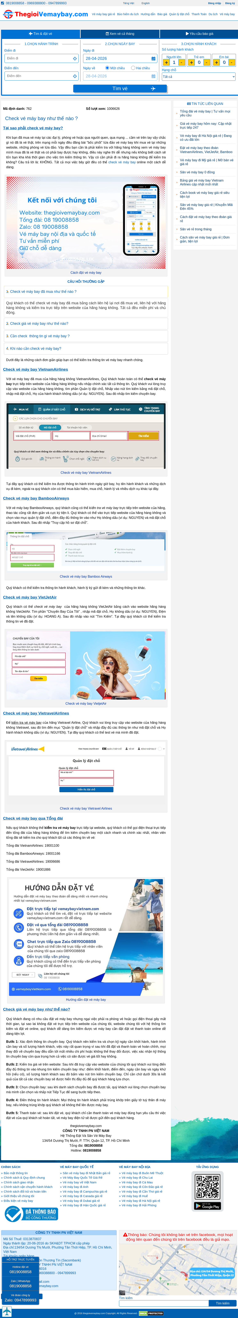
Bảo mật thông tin (16, 1173)
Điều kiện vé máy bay (18, 1200)
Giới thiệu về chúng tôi (19, 1196)
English (146, 3)
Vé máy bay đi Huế (135, 1196)
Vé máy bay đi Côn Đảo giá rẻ (142, 1186)
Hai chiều (143, 68)
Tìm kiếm (126, 1298)
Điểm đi (10, 50)
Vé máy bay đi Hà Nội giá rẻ (141, 1200)
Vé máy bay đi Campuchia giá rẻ (85, 1191)
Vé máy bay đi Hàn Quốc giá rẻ (84, 1205)
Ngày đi (88, 50)
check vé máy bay (122, 162)
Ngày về (89, 68)
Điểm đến (12, 68)
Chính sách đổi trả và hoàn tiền (25, 1191)
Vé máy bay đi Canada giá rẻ (82, 1196)
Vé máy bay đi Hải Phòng (139, 1205)
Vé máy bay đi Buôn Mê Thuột (142, 1173)
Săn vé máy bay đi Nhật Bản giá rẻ (86, 1173)
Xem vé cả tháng (120, 33)
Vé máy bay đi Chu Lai (137, 1177)
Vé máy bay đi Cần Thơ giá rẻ (142, 1191)
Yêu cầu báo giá (199, 33)
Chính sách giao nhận (19, 1182)
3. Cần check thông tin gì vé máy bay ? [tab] (38, 336)
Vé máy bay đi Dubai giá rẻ (81, 1200)
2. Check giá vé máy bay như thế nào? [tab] (37, 324)
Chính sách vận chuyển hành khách (28, 1186)
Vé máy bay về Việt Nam (79, 1182)
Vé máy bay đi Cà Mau (137, 1182)
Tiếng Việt (128, 3)
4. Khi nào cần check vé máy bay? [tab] (33, 349)
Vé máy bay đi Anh (75, 1186)
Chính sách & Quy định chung (24, 1177)
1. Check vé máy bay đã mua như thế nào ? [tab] (41, 292)
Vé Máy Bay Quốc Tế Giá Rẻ (82, 1177)
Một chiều (117, 68)
